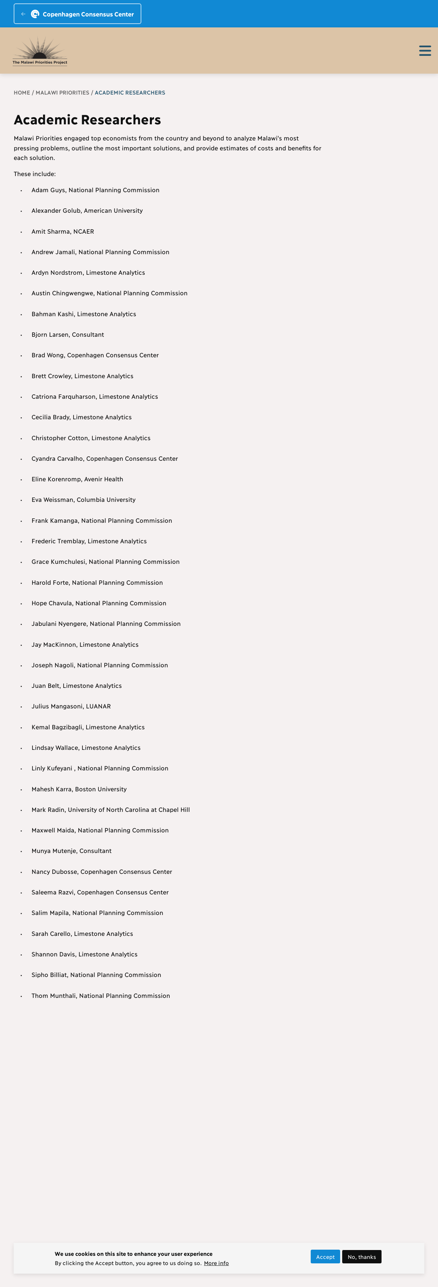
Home (22, 92)
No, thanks (362, 1258)
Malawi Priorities (62, 92)
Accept (325, 1258)
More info (216, 1265)
